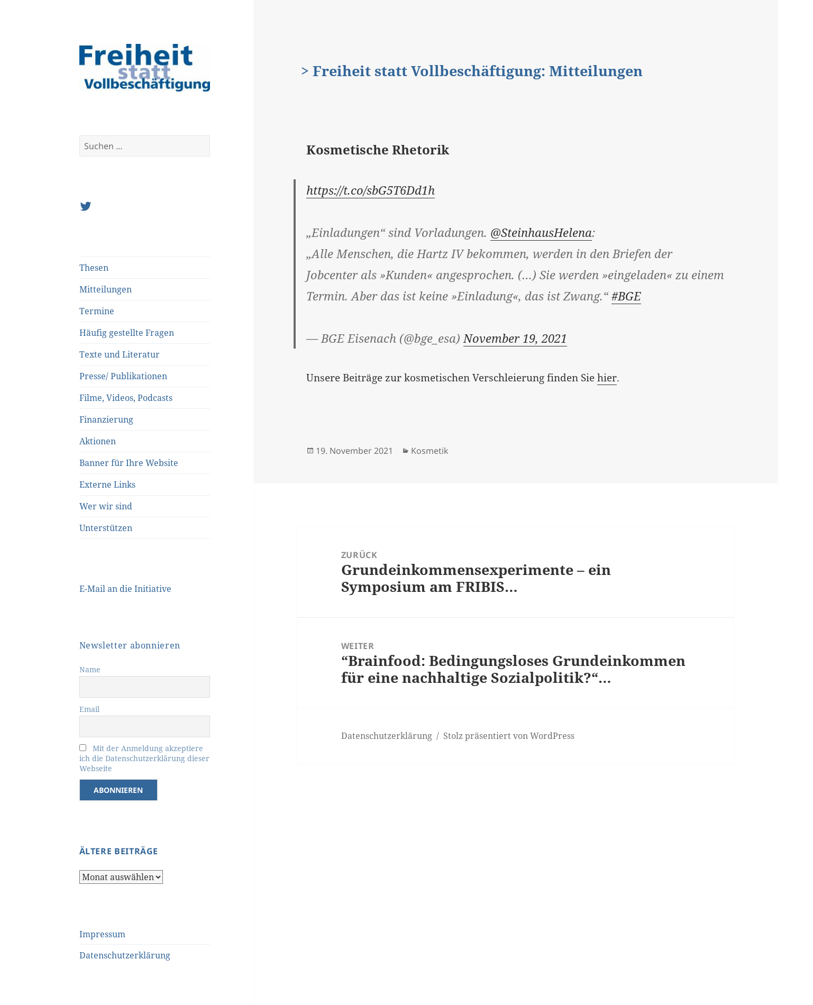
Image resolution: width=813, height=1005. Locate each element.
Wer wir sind (105, 506)
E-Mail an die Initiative (125, 589)
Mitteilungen (105, 289)
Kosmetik (430, 450)
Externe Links (107, 484)
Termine (96, 311)
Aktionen (97, 441)
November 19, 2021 (515, 338)
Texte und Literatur (119, 354)
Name (90, 669)
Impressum (102, 934)
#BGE (626, 296)
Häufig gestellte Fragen (126, 333)
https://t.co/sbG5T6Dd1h (370, 190)
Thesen (93, 267)
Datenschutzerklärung (124, 955)
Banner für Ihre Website (128, 463)
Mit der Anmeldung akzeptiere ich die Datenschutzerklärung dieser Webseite (144, 758)
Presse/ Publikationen (123, 376)
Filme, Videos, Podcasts (125, 398)
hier (607, 378)
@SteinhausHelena (541, 232)
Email (89, 709)
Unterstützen (105, 528)
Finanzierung (106, 419)
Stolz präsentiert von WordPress (508, 736)
